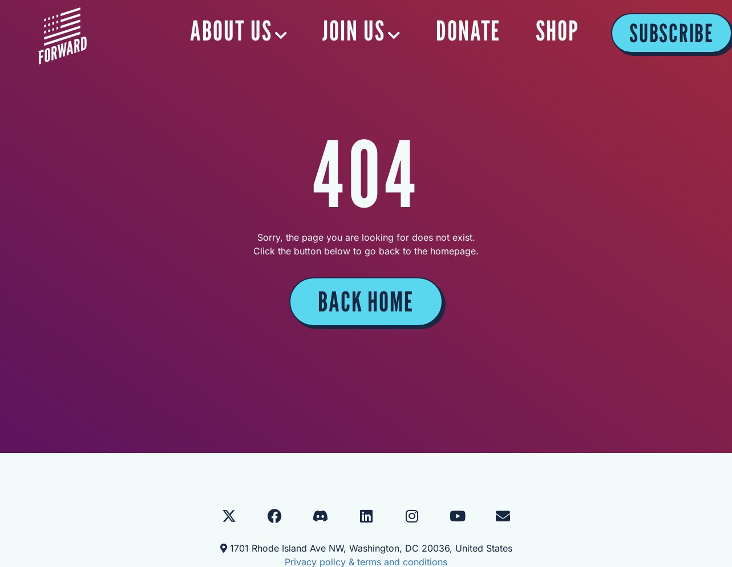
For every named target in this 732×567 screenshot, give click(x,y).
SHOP (557, 31)
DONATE (469, 31)
